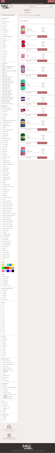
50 (3, 313)
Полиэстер (5, 195)
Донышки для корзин (6, 100)
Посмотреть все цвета (42, 36)
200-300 (4, 293)
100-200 (4, 292)
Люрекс (4, 158)
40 (3, 311)
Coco (28, 43)
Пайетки (4, 188)
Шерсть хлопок (6, 257)
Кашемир (5, 153)
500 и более (5, 299)
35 (3, 309)
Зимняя (4, 410)
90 (3, 316)
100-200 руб (5, 278)
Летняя (4, 411)
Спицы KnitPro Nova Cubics (7, 90)
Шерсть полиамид (6, 255)
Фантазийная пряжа (7, 243)
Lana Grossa (5, 34)
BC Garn (4, 23)
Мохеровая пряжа (6, 177)
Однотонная (5, 390)
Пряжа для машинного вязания (9, 215)
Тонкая (4, 420)
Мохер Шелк (5, 175)
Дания (4, 341)
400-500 (4, 297)
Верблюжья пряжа (6, 125)
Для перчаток (5, 140)
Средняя (4, 416)
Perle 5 (28, 99)
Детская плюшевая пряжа (8, 129)
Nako (4, 43)
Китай (4, 348)
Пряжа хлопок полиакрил (8, 224)
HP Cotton (5, 29)
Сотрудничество (31, 3)
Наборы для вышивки (6, 101)
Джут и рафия (5, 131)
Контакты (40, 3)
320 (4, 329)
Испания (4, 345)
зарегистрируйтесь (30, 35)
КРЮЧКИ (4, 69)
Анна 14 (28, 122)
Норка (4, 182)
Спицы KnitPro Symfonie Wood (7, 81)
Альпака (4, 113)
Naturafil (4, 45)
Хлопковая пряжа (6, 244)
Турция (4, 354)
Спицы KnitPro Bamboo (6, 91)
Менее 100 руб (6, 276)
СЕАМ (4, 60)
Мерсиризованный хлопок (8, 164)
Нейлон (4, 180)
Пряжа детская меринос (7, 206)
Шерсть (4, 248)
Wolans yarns (5, 54)
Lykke (4, 38)
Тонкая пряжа (5, 239)
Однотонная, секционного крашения (8, 396)
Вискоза (4, 127)
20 (3, 305)
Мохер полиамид (6, 173)
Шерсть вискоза (6, 252)
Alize (4, 19)
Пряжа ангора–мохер (7, 202)
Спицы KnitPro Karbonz (6, 85)
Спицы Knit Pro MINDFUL (7, 67)
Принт (4, 199)
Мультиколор (5, 389)
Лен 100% (5, 155)
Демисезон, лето (6, 408)
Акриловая (5, 111)
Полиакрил (5, 191)
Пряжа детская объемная (8, 208)
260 (4, 327)
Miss (28, 69)
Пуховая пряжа (6, 230)
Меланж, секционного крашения (9, 387)
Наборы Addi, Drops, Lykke (7, 76)
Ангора (4, 116)
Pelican (28, 85)
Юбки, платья (5, 377)
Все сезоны (5, 402)
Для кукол (5, 136)
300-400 (4, 295)
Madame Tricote (6, 40)
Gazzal (4, 27)
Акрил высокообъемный (7, 109)
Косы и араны (5, 366)
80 (3, 314)
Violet (28, 110)
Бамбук (4, 118)
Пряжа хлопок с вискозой (8, 226)
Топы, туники (5, 371)
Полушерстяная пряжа (7, 197)
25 (3, 307)
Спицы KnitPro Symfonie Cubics (8, 82)
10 (3, 303)
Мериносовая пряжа (7, 162)
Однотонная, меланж (7, 392)
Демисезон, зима (6, 406)
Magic (4, 41)
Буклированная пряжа (7, 122)
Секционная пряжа (6, 233)
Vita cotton (5, 51)
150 (4, 320)
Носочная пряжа (6, 184)
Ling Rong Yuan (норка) (7, 36)
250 (4, 325)
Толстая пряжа (6, 237)
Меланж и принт (6, 160)
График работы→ (27, 9)
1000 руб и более (6, 285)
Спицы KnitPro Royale (6, 84)
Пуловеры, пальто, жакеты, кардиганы (8, 369)
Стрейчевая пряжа (6, 235)
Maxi (28, 56)
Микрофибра (5, 169)
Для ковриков (5, 135)
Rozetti (4, 47)
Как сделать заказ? (15, 3)
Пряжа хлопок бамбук (7, 222)
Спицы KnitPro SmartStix (6, 79)
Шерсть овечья (6, 254)
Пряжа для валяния (6, 107)
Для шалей (5, 151)
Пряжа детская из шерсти (8, 204)
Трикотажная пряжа (7, 241)
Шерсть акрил (6, 250)
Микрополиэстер (6, 168)
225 (4, 324)
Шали (4, 373)
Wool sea (4, 56)
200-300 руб (5, 280)
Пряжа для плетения (7, 217)
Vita (4, 49)
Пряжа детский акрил (7, 210)
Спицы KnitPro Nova (6, 88)
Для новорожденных (7, 138)
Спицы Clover (4, 75)
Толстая (4, 418)
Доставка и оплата (23, 3)
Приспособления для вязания (7, 98)
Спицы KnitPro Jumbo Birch (7, 94)
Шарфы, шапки (6, 375)
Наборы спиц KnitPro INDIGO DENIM (9, 70)
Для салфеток (5, 144)
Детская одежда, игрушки (8, 364)
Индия (4, 343)
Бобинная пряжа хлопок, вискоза (9, 120)
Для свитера (5, 146)
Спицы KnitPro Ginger (6, 78)
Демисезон (5, 404)
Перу (4, 350)
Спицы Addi (4, 72)
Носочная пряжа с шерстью (8, 186)
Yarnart (4, 58)
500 (4, 331)
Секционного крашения (7, 398)
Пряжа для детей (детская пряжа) (9, 213)
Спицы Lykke (4, 73)
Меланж (4, 385)
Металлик (5, 166)
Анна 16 (28, 137)
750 (4, 333)
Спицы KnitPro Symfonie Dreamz (8, 97)
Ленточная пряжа (6, 157)
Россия (4, 352)
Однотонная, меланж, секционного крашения (9, 394)
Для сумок (5, 149)
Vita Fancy (5, 52)
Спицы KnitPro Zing (5, 87)
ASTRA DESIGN (6, 21)
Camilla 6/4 (29, 29)
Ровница (4, 232)
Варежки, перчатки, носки (8, 362)
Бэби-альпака (5, 124)
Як (3, 259)
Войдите (22, 35)
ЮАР (4, 356)
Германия (5, 339)
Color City (5, 25)
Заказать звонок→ (27, 10)
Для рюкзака (5, 142)
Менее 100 (5, 290)
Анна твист (29, 151)
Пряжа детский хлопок (7, 211)
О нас (37, 3)
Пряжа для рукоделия (7, 219)
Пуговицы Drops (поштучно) (7, 103)
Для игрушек (5, 133)
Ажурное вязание (6, 360)
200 (4, 322)
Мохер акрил (5, 171)
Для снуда (5, 147)
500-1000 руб (5, 283)
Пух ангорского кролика (7, 228)
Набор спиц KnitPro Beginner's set (8, 66)
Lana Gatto (5, 32)
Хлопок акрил (5, 246)
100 (4, 318)
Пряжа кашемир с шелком (8, 221)
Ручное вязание (6, 380)
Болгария (5, 337)
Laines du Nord (6, 30)
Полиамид (5, 193)
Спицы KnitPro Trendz (6, 95)
